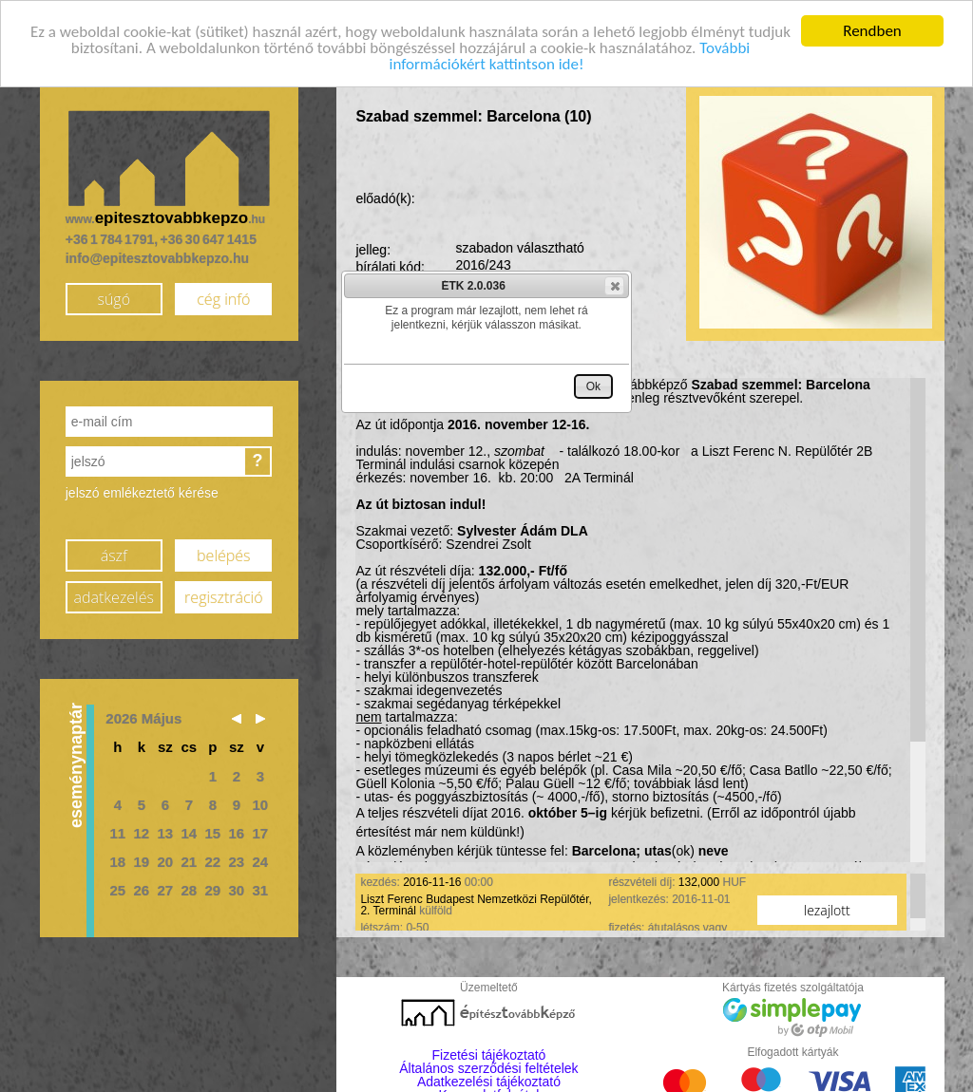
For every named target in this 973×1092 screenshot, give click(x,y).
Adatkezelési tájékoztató (489, 1080)
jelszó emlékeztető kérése (142, 491)
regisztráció (223, 596)
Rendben (872, 30)
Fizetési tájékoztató (489, 1054)
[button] (614, 285)
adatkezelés (114, 596)
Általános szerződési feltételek (488, 1067)
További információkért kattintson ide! (570, 55)
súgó (113, 298)
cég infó (223, 298)
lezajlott (827, 909)
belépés (223, 554)
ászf (114, 554)
